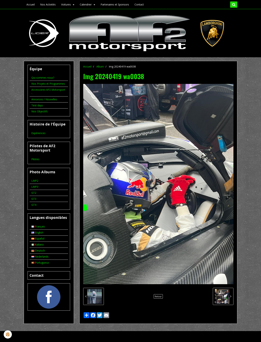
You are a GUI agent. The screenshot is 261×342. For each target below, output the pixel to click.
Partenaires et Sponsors (115, 4)
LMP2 (34, 180)
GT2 (33, 192)
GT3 (33, 198)
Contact (139, 4)
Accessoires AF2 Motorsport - (48, 91)
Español (37, 238)
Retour (158, 296)
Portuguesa (40, 262)
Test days (37, 105)
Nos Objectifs (39, 111)
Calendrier (86, 4)
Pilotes (35, 159)
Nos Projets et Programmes (48, 83)
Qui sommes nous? (42, 77)
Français (38, 226)
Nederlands (40, 256)
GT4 (33, 204)
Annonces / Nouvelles (44, 99)
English (37, 232)
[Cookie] (8, 334)
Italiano (37, 244)
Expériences (38, 133)
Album (100, 66)
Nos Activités (48, 4)
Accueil (30, 4)
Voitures (66, 4)
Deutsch (38, 250)
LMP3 (34, 186)
